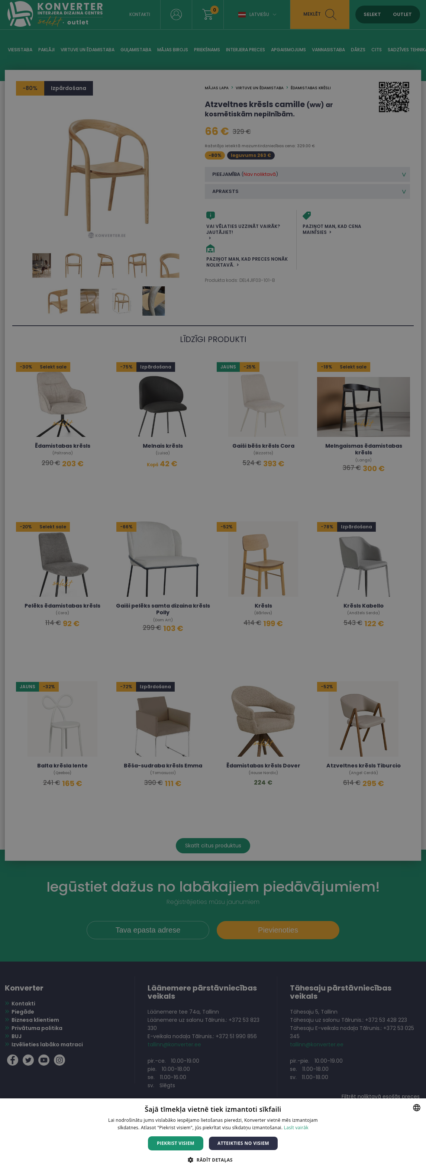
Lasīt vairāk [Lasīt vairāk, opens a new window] (296, 1127)
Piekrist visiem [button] (175, 1143)
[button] (212, 1159)
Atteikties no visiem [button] (243, 1143)
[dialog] (213, 586)
